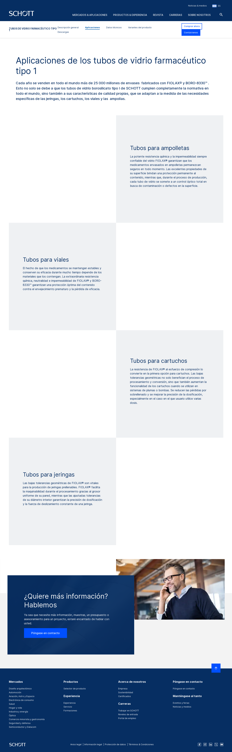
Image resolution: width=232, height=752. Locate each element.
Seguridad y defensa (19, 723)
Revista (158, 14)
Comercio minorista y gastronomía (27, 719)
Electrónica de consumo (21, 700)
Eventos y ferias (181, 703)
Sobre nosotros (199, 14)
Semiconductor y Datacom (22, 727)
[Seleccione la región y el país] (216, 6)
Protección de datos (115, 744)
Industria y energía (18, 711)
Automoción (15, 692)
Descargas (63, 32)
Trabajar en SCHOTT (128, 710)
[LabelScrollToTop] (216, 668)
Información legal (93, 744)
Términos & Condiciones (141, 744)
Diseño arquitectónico (20, 688)
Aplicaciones (92, 27)
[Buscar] (221, 15)
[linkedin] (210, 744)
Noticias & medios (197, 5)
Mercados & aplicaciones (89, 14)
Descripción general (68, 27)
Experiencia (70, 703)
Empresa (122, 688)
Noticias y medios (182, 706)
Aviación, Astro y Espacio (21, 696)
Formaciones (70, 710)
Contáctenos (191, 32)
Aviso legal (75, 744)
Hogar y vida (15, 707)
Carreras (175, 14)
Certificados (124, 696)
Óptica (12, 715)
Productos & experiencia (130, 14)
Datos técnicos (114, 27)
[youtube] (221, 744)
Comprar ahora (192, 26)
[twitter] (216, 744)
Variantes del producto (140, 27)
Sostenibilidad (125, 692)
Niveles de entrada (128, 714)
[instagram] (205, 744)
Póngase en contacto (45, 633)
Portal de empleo (127, 718)
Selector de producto (75, 688)
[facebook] (199, 744)
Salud (12, 704)
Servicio (68, 706)
